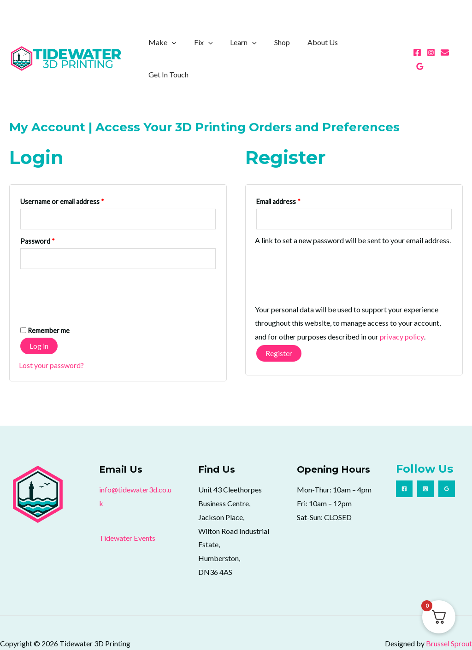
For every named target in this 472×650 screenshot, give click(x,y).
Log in (39, 324)
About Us (326, 47)
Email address (291, 179)
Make (177, 48)
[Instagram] (431, 49)
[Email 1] (445, 49)
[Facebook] (417, 49)
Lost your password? (51, 343)
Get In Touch (376, 47)
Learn (252, 48)
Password (50, 219)
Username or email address (75, 179)
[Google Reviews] (458, 49)
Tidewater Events (127, 516)
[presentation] (89, 270)
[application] (186, 48)
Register (279, 331)
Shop (288, 47)
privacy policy (402, 315)
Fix (215, 48)
